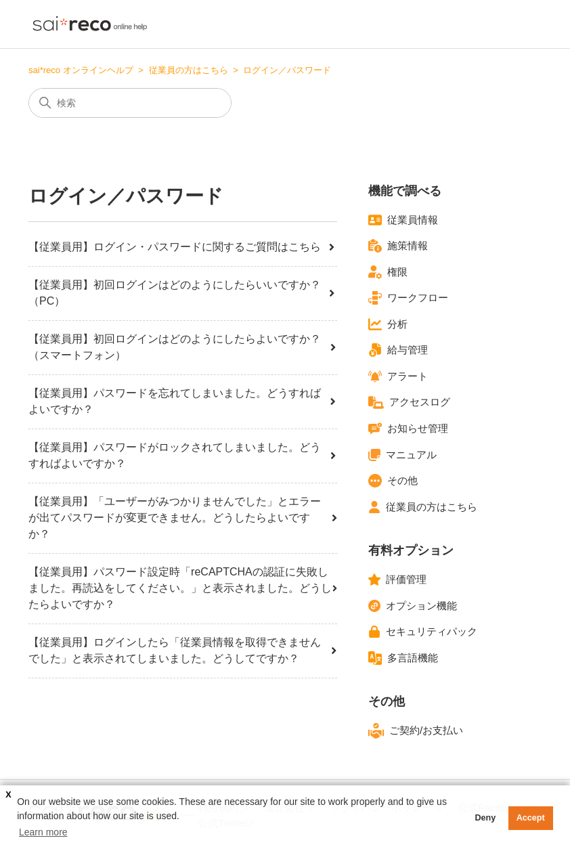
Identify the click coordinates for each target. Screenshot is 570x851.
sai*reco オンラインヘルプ (80, 70)
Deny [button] (485, 818)
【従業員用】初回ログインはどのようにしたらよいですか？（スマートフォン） (182, 347)
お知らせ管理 (408, 428)
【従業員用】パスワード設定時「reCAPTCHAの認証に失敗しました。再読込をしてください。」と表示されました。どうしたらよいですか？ (182, 588)
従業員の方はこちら (188, 70)
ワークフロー (408, 298)
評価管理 (397, 579)
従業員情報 (403, 220)
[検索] (130, 102)
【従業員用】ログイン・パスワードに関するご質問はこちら (182, 247)
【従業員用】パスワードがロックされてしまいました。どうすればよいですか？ (182, 455)
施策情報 (398, 246)
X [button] (8, 795)
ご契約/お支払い (415, 731)
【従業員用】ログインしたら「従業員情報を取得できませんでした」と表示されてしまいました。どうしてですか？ (182, 650)
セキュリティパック (422, 632)
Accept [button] (531, 818)
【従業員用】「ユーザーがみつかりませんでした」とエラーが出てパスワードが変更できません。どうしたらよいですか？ (182, 518)
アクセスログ (409, 402)
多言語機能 (403, 658)
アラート (398, 376)
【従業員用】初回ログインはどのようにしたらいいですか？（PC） (182, 293)
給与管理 (398, 350)
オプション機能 (412, 606)
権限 (388, 272)
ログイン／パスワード (287, 70)
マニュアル (402, 455)
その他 (393, 480)
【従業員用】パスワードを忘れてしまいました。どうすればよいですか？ (182, 401)
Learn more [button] (43, 832)
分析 (388, 324)
